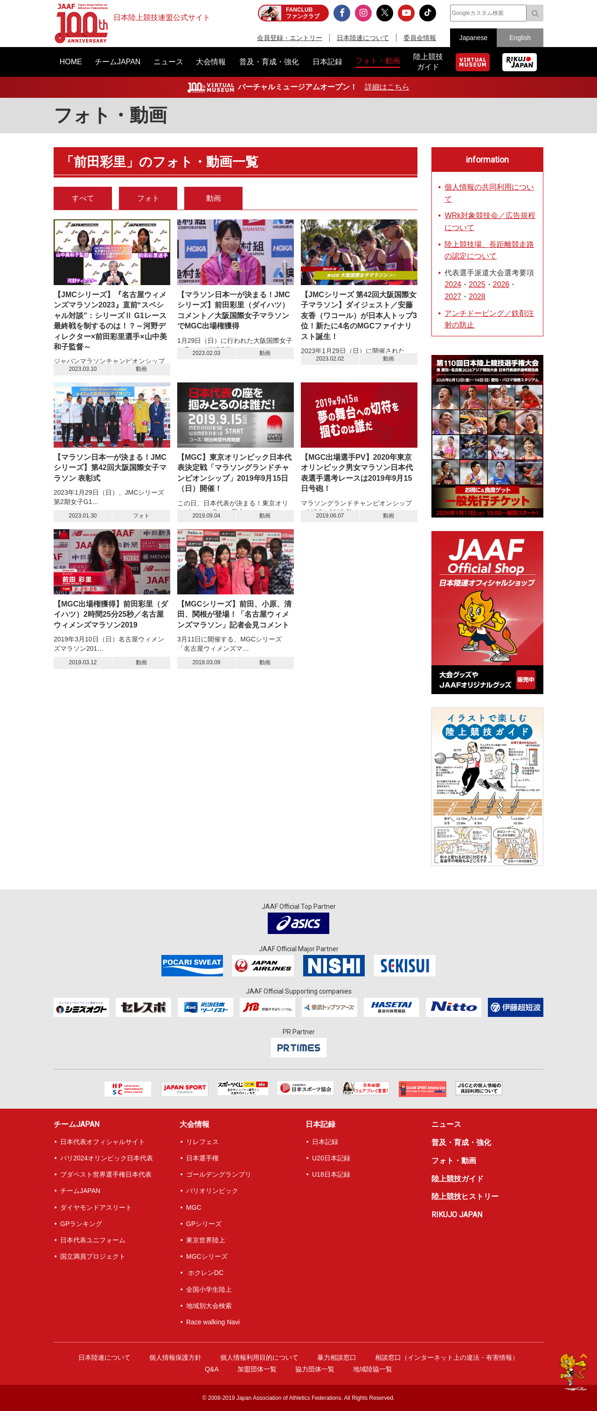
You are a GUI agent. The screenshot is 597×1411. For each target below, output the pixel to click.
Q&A (212, 1369)
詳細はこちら (387, 87)
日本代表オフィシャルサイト (102, 1141)
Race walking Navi (213, 1322)
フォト (148, 198)
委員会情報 (419, 37)
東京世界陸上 (205, 1240)
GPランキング (81, 1223)
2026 (501, 284)
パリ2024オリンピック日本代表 (106, 1158)
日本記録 (320, 1124)
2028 (477, 296)
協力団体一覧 (314, 1369)
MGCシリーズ (207, 1256)
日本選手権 (202, 1158)
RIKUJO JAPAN (456, 1214)
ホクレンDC (204, 1272)
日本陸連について (363, 37)
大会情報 (194, 1124)
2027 (452, 296)
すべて (83, 198)
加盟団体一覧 (257, 1369)
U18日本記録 (331, 1174)
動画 (213, 198)
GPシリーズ (204, 1223)
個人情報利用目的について (259, 1357)
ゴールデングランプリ (218, 1174)
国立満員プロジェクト (92, 1256)
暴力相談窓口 (336, 1357)
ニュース (446, 1124)
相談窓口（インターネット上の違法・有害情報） (447, 1357)
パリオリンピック (212, 1190)
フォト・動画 (453, 1160)
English (520, 37)
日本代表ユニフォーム (92, 1240)
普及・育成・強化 (461, 1142)
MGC (193, 1207)
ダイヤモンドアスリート (96, 1207)
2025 (477, 284)
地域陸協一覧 (372, 1369)
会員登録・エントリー (289, 37)
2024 (452, 284)
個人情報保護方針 (175, 1357)
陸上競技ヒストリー (465, 1196)
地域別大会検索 (209, 1305)
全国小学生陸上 (209, 1289)
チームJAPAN (76, 1124)
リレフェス (202, 1141)
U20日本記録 (331, 1158)
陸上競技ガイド (457, 1178)
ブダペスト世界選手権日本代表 (106, 1174)
